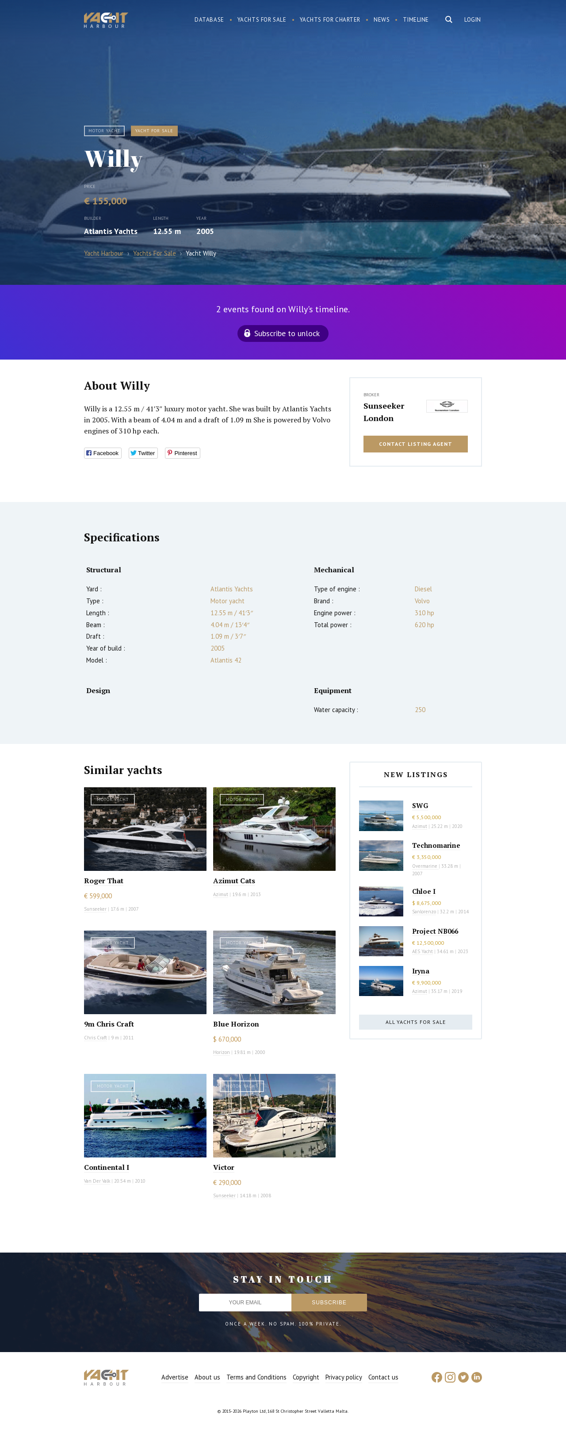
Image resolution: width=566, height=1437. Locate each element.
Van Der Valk (97, 1181)
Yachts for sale (262, 19)
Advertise (174, 1377)
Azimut (220, 894)
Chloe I (424, 891)
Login (472, 19)
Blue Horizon (236, 1024)
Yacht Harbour (106, 21)
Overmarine (425, 866)
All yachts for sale (416, 1022)
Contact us (383, 1377)
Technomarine (436, 845)
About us (207, 1377)
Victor (223, 1167)
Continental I (106, 1167)
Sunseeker (95, 909)
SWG (420, 805)
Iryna (420, 970)
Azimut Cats (234, 880)
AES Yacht (422, 951)
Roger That (103, 880)
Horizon (221, 1052)
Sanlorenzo (424, 911)
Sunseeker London (383, 411)
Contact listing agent (415, 444)
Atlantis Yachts (111, 231)
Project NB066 (435, 931)
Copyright (306, 1377)
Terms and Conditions (256, 1377)
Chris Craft (95, 1038)
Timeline (416, 19)
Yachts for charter (330, 19)
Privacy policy (343, 1377)
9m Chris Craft (109, 1024)
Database (209, 19)
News (382, 19)
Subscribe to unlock (287, 333)
